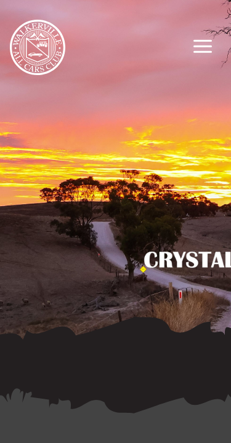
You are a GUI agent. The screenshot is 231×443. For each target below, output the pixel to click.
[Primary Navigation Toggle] (202, 48)
